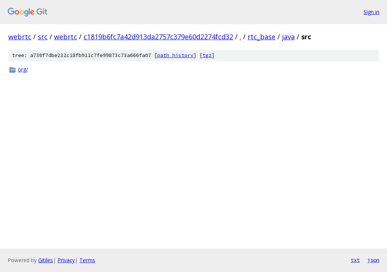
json (373, 260)
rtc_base (262, 36)
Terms (87, 260)
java (288, 36)
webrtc (19, 36)
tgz (207, 55)
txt (355, 260)
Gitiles (45, 260)
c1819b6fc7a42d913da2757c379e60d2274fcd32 (158, 36)
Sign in (371, 11)
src (43, 36)
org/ (23, 69)
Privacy (66, 260)
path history (175, 55)
